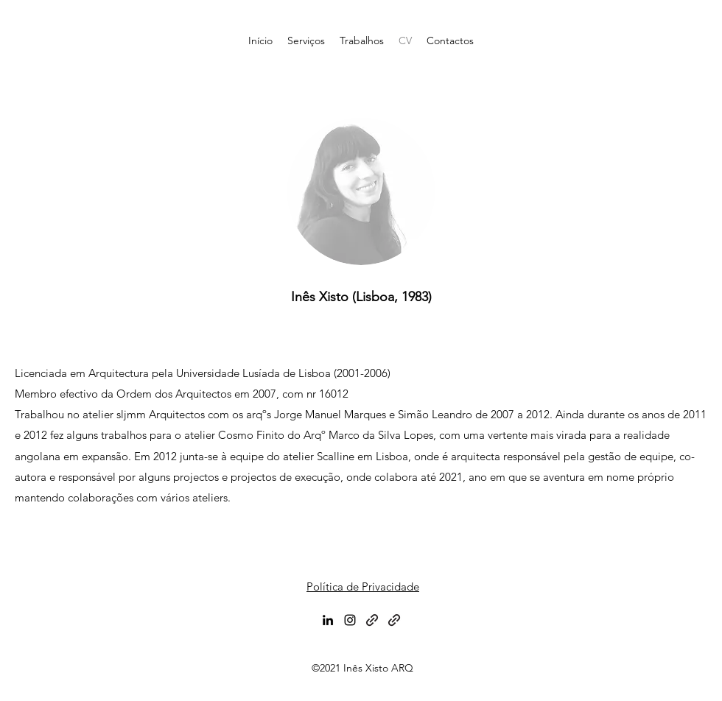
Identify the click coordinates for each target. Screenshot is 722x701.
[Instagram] (350, 620)
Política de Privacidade (362, 586)
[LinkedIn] (327, 620)
